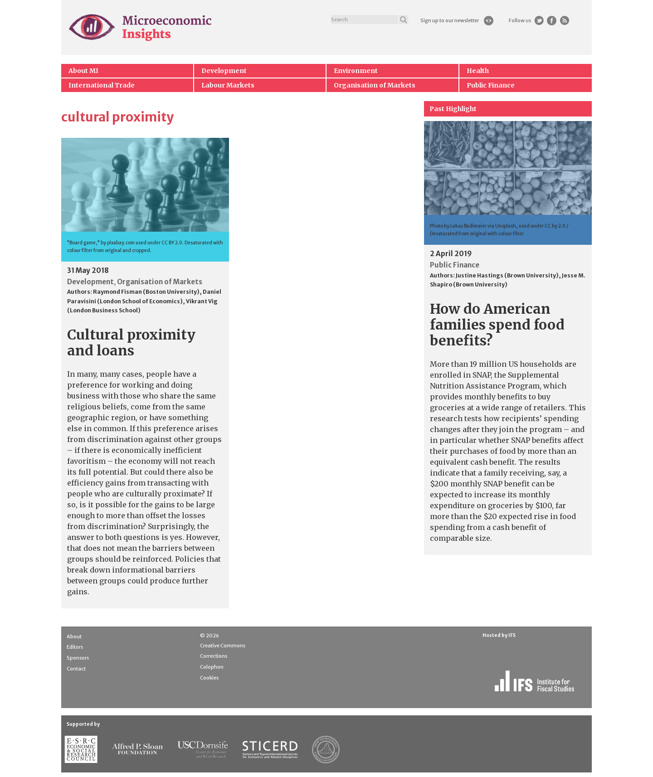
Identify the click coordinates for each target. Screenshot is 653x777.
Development (224, 71)
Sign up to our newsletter (449, 20)
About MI (83, 71)
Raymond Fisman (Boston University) (146, 291)
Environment (356, 71)
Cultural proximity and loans (131, 342)
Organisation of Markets (374, 85)
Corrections (213, 656)
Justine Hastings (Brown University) (507, 275)
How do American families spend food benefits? (497, 324)
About (74, 636)
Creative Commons (222, 645)
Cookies (209, 678)
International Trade (101, 85)
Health (478, 71)
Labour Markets (227, 85)
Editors (75, 647)
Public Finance (491, 85)
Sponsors (78, 658)
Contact (76, 668)
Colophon (212, 667)
